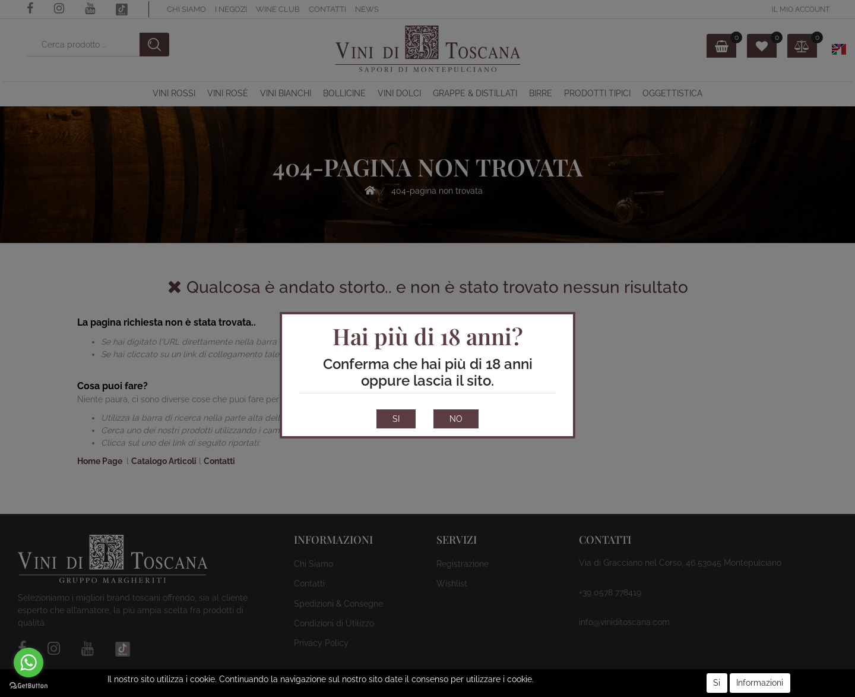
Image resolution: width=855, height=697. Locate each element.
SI (396, 419)
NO (456, 419)
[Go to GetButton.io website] (29, 685)
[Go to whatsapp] (28, 662)
